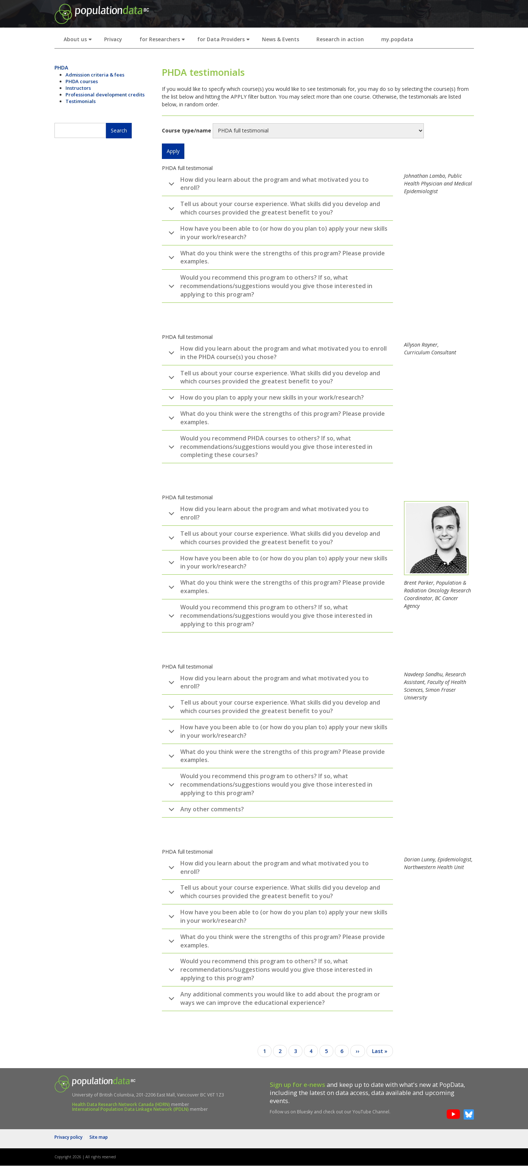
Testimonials (80, 101)
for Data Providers (225, 41)
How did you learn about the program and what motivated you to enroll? (267, 185)
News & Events (280, 39)
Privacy (113, 39)
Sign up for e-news (297, 1084)
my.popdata (397, 39)
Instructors (78, 88)
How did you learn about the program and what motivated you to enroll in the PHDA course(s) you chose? (276, 354)
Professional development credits (105, 94)
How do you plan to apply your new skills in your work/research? (265, 399)
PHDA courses (81, 81)
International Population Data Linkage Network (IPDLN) (130, 1109)
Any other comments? (205, 811)
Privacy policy (68, 1137)
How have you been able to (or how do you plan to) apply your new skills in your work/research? (276, 234)
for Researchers (163, 41)
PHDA (61, 67)
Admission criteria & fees (94, 74)
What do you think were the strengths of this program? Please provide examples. (275, 258)
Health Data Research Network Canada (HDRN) (121, 1104)
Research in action (340, 39)
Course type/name (186, 130)
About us (79, 41)
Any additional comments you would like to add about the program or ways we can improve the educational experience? (273, 999)
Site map (98, 1137)
